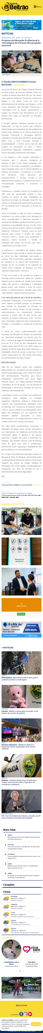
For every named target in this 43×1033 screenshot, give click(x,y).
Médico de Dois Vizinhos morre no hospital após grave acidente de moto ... (23, 867)
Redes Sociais (21, 1005)
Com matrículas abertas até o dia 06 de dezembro (21, 297)
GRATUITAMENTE (20, 81)
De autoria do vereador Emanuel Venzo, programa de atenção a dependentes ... (23, 876)
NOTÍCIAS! (7, 84)
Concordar (36, 1024)
